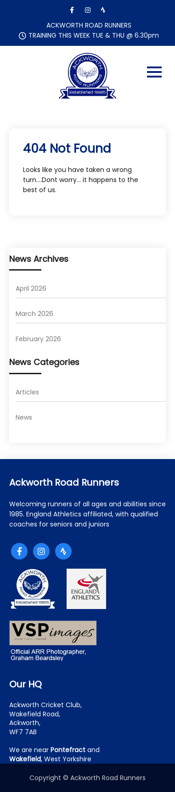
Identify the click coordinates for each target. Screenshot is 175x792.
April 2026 (31, 288)
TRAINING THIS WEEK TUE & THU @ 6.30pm (93, 35)
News (24, 417)
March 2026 (34, 313)
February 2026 (38, 338)
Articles (27, 392)
